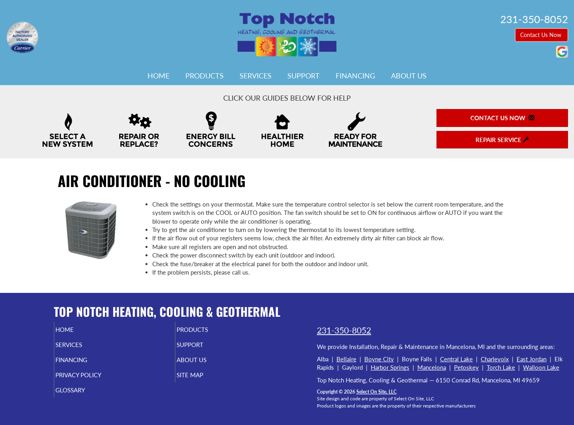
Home (158, 75)
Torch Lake (501, 367)
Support (303, 75)
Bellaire (346, 359)
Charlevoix (495, 359)
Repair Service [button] (502, 139)
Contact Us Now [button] (541, 34)
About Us (409, 75)
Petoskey (466, 367)
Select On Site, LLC (376, 392)
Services (255, 75)
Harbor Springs (390, 367)
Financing (355, 75)
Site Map (203, 380)
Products (204, 75)
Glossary (84, 397)
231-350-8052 (344, 330)
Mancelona (431, 367)
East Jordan (531, 359)
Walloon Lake (541, 367)
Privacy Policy (94, 380)
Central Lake (456, 359)
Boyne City (379, 359)
